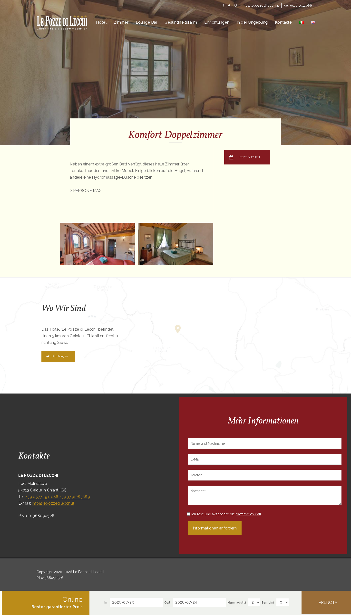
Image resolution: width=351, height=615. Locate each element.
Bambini (268, 602)
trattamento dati (248, 514)
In (105, 602)
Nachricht (264, 495)
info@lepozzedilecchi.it (53, 503)
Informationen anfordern (215, 528)
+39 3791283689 (74, 496)
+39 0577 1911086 (42, 496)
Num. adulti (236, 602)
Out (167, 602)
